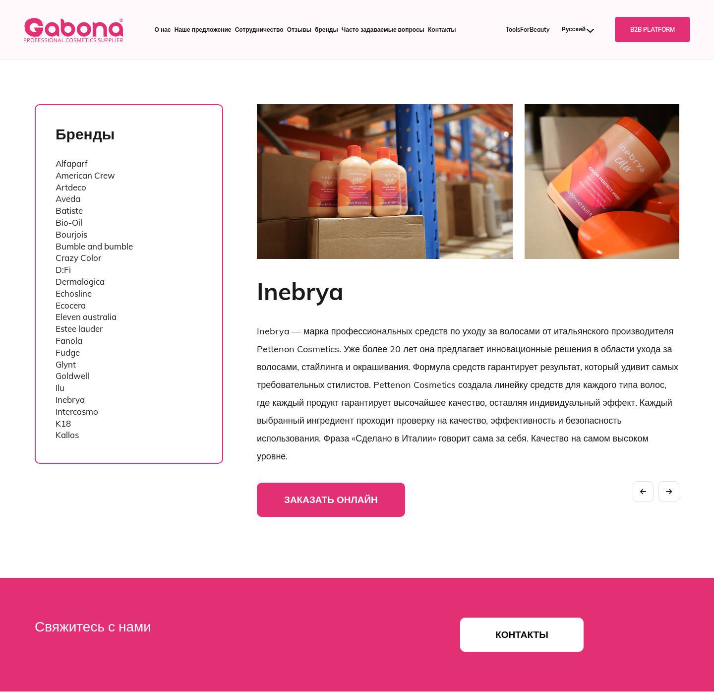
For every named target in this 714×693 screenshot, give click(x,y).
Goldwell (72, 376)
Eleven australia (86, 317)
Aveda (68, 198)
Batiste (69, 210)
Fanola (69, 340)
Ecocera (71, 305)
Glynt (66, 364)
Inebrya (70, 399)
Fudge (68, 352)
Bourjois (71, 234)
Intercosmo (77, 411)
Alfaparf (72, 163)
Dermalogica (80, 281)
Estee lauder (79, 328)
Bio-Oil (69, 222)
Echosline (74, 293)
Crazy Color (78, 257)
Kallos (67, 435)
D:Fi (63, 269)
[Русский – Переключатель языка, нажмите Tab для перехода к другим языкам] (582, 29)
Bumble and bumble (94, 246)
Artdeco (71, 187)
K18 (63, 423)
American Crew (85, 175)
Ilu (60, 387)
